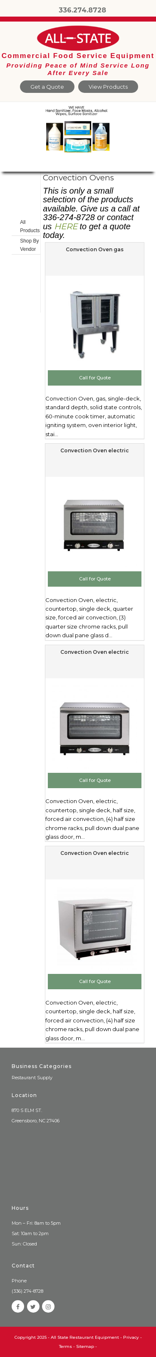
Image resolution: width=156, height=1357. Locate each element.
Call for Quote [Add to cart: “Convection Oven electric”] (95, 579)
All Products (30, 226)
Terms (65, 1346)
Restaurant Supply (32, 1077)
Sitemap (85, 1346)
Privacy (131, 1337)
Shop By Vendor (29, 245)
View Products (108, 86)
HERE (65, 226)
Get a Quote (47, 86)
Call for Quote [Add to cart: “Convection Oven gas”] (95, 378)
